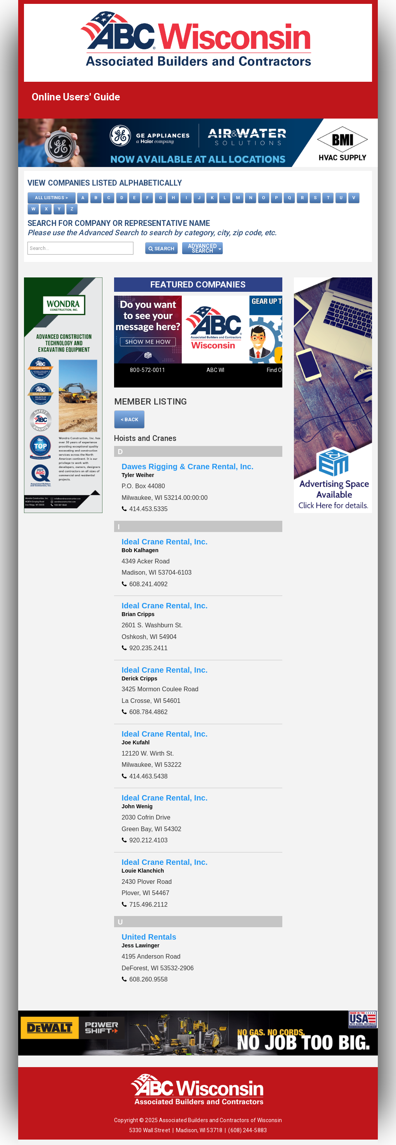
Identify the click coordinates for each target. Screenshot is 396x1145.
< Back (129, 419)
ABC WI (216, 370)
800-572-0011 (147, 370)
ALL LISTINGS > (51, 197)
